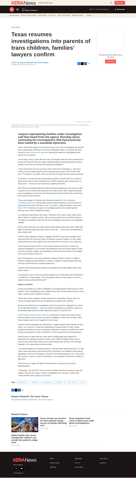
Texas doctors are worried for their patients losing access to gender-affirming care (53, 426)
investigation (47, 386)
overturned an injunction (39, 157)
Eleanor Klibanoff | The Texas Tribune (34, 67)
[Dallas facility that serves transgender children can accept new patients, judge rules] (24, 428)
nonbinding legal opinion (27, 207)
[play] (11, 14)
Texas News (15, 31)
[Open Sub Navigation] (84, 19)
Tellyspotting (78, 463)
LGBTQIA (35, 386)
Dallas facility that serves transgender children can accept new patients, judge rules (24, 443)
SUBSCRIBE (110, 66)
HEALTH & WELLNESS (29, 19)
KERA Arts (53, 471)
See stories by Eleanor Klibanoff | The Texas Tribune (32, 404)
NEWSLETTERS (77, 19)
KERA (51, 463)
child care (59, 386)
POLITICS (52, 19)
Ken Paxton (64, 204)
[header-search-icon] (112, 5)
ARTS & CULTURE (64, 19)
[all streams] (120, 14)
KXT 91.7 (77, 467)
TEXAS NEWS (14, 19)
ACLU (82, 386)
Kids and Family (54, 467)
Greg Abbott (53, 210)
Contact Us (103, 467)
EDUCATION (42, 19)
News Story (72, 386)
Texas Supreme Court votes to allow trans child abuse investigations (81, 425)
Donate (122, 5)
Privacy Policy (79, 471)
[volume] (17, 14)
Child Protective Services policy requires (33, 319)
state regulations (29, 331)
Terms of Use (103, 463)
